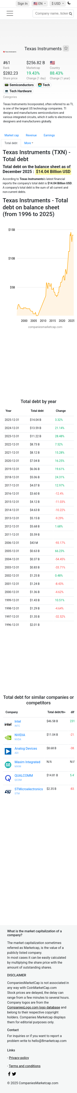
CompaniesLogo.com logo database (33, 1007)
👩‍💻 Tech (44, 85)
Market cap (12, 135)
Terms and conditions (24, 1066)
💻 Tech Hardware (18, 91)
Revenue (31, 135)
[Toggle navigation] (9, 13)
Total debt (11, 143)
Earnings (49, 135)
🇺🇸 (38, 4)
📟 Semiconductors (19, 85)
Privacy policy (19, 1058)
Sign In (23, 4)
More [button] (27, 143)
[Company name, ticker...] (53, 13)
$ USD (56, 4)
